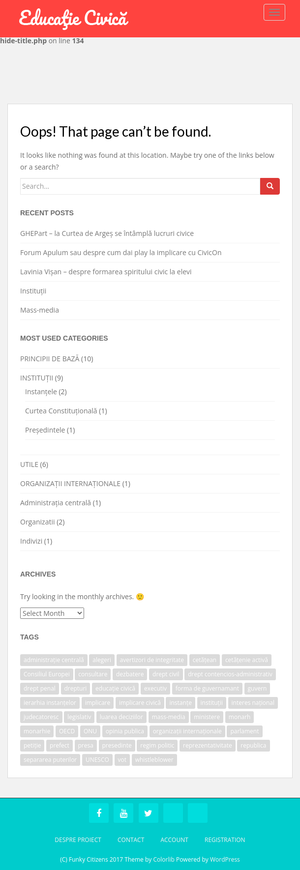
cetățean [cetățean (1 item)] (204, 660)
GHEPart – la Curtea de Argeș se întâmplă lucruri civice (107, 233)
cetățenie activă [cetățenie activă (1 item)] (246, 660)
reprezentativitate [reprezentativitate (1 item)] (207, 745)
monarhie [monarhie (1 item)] (37, 731)
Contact (131, 840)
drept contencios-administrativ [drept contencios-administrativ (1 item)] (230, 674)
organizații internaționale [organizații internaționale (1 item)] (187, 731)
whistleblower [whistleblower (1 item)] (154, 759)
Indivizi (31, 541)
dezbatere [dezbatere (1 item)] (130, 674)
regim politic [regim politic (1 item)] (157, 745)
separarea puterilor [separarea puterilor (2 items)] (50, 759)
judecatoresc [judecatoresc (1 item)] (41, 717)
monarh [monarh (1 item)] (240, 717)
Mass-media (39, 310)
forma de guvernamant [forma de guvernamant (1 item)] (207, 688)
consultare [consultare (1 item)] (92, 674)
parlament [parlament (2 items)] (244, 731)
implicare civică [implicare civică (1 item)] (140, 702)
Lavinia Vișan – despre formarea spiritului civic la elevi (106, 271)
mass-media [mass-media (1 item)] (168, 717)
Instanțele (41, 391)
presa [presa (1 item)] (85, 745)
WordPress (225, 859)
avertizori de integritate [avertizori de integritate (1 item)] (152, 660)
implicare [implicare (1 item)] (98, 702)
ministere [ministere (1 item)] (207, 717)
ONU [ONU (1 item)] (90, 731)
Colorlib (163, 859)
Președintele (45, 430)
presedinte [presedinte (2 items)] (117, 745)
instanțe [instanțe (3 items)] (180, 702)
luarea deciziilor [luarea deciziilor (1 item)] (121, 717)
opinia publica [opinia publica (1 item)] (125, 731)
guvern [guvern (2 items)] (257, 688)
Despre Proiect (78, 840)
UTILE (29, 464)
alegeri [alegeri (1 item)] (101, 660)
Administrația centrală (55, 502)
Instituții (33, 290)
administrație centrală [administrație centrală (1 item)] (54, 660)
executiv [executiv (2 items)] (155, 688)
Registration (225, 840)
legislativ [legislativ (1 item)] (79, 717)
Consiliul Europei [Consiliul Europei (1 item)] (47, 674)
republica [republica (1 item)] (253, 745)
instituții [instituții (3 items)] (212, 702)
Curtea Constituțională (61, 410)
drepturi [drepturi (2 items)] (75, 688)
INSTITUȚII (36, 377)
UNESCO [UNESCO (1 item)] (97, 759)
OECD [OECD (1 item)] (67, 731)
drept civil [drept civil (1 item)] (166, 674)
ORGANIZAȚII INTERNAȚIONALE (70, 483)
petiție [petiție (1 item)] (32, 745)
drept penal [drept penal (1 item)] (40, 688)
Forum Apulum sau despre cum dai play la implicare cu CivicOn (121, 252)
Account (174, 840)
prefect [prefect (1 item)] (59, 745)
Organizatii (37, 521)
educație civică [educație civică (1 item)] (115, 688)
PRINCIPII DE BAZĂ (49, 358)
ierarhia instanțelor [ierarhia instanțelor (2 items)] (50, 702)
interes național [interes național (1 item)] (253, 702)
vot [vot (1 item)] (122, 759)
